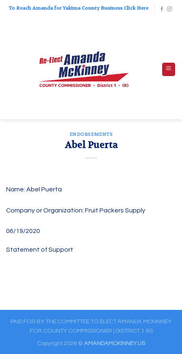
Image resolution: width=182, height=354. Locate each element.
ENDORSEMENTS (91, 134)
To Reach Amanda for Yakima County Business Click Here (78, 8)
